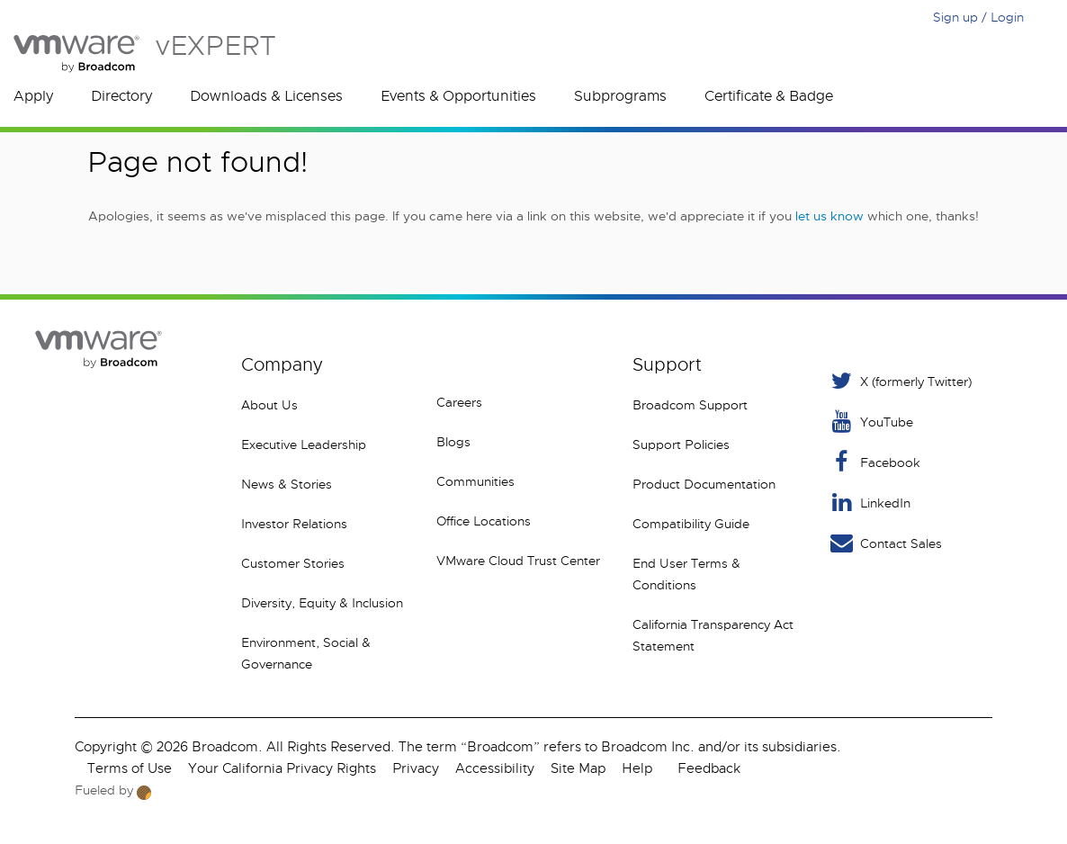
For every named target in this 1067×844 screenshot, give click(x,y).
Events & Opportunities (458, 96)
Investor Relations (294, 524)
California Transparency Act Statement (713, 635)
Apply (33, 96)
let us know (829, 216)
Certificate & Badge (768, 96)
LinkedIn (869, 502)
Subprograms (620, 96)
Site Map (578, 768)
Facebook (874, 462)
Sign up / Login (978, 17)
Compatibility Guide (690, 524)
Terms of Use (129, 768)
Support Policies (681, 444)
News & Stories (286, 484)
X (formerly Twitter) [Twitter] (900, 381)
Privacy (415, 768)
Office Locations (483, 521)
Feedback (708, 768)
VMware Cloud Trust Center (518, 560)
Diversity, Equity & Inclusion (322, 603)
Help (637, 768)
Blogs (453, 442)
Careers (459, 402)
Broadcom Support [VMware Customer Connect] (690, 405)
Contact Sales (885, 543)
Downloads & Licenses (266, 96)
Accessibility (494, 768)
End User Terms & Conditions (686, 574)
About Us (269, 405)
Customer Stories (293, 563)
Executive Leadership (303, 444)
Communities (475, 481)
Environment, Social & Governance (306, 653)
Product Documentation (704, 484)
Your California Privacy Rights (282, 768)
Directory (121, 96)
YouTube (870, 421)
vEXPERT (144, 53)
